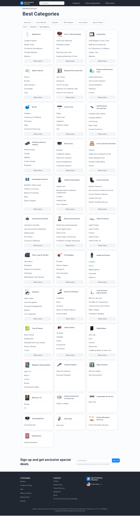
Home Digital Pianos (63, 231)
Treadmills (60, 301)
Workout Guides (95, 375)
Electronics (27, 22)
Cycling (26, 155)
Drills (21, 493)
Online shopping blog (92, 3)
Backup (27, 313)
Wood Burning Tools (64, 53)
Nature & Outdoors (63, 375)
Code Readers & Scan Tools (99, 41)
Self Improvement (95, 379)
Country (92, 346)
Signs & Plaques (30, 203)
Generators (28, 264)
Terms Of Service (59, 492)
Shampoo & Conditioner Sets (67, 89)
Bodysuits (27, 166)
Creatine (59, 198)
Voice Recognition (30, 305)
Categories (76, 3)
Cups (26, 93)
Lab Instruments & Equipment (35, 231)
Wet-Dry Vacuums (95, 301)
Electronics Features (63, 159)
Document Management (33, 309)
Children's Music (62, 126)
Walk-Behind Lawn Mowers (34, 280)
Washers (27, 57)
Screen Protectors (95, 130)
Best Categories (44, 27)
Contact (55, 485)
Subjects (27, 115)
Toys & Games (83, 22)
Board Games (29, 338)
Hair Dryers (60, 78)
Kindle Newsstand (30, 446)
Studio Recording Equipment (66, 228)
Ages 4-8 (27, 375)
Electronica (93, 350)
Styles (58, 115)
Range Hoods (29, 45)
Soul (90, 342)
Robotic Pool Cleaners (32, 272)
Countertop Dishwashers (33, 49)
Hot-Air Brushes (62, 86)
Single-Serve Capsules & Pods (100, 155)
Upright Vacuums (95, 200)
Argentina (60, 122)
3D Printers (28, 239)
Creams (91, 93)
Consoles (59, 337)
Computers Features (63, 167)
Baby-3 (26, 379)
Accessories (60, 348)
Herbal (91, 167)
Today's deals (110, 3)
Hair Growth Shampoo (97, 82)
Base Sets (92, 406)
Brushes (59, 264)
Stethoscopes (29, 235)
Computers (54, 22)
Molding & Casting (63, 45)
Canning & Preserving (32, 130)
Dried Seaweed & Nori (97, 159)
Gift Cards (60, 429)
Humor (26, 383)
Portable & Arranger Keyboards (68, 243)
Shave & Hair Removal (64, 93)
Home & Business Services (98, 429)
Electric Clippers (62, 268)
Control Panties (29, 162)
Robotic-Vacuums (25, 497)
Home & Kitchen (41, 22)
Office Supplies (68, 22)
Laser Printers (94, 231)
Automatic (92, 276)
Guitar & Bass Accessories (66, 239)
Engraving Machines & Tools (66, 57)
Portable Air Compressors (98, 305)
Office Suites (28, 301)
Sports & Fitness (98, 22)
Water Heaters (94, 313)
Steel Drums (61, 235)
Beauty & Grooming (31, 195)
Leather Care (93, 53)
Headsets (59, 341)
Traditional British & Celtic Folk (100, 354)
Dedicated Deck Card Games (34, 346)
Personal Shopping (63, 379)
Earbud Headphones (64, 163)
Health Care (60, 188)
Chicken (92, 151)
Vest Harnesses (62, 276)
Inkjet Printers (94, 228)
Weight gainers (94, 272)
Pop (57, 130)
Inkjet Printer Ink (95, 243)
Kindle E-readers (62, 407)
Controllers (60, 352)
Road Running (29, 151)
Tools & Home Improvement (99, 309)
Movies (26, 387)
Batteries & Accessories (97, 45)
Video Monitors (29, 86)
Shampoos (60, 82)
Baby (26, 199)
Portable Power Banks (97, 115)
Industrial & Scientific (31, 228)
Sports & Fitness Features (65, 313)
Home (25, 27)
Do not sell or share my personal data (65, 503)
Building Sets (29, 342)
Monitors (59, 151)
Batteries (92, 57)
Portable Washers (30, 53)
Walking (27, 159)
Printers (91, 235)
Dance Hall (60, 119)
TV (25, 412)
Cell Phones (93, 122)
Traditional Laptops (63, 155)
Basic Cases (93, 126)
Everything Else (29, 429)
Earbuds (22, 505)
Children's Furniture (31, 192)
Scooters (59, 309)
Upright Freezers (30, 41)
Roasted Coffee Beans (97, 163)
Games (58, 345)
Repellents (28, 268)
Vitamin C (92, 280)
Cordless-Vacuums (26, 489)
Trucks (26, 354)
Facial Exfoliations (95, 86)
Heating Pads (61, 202)
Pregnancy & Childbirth (32, 119)
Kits (57, 49)
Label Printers (94, 239)
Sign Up (115, 465)
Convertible (28, 89)
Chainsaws (28, 276)
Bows (58, 305)
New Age (92, 338)
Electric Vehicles (30, 350)
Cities (26, 126)
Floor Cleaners (61, 206)
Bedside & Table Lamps (32, 188)
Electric (27, 78)
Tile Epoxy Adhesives (32, 243)
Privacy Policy (57, 489)
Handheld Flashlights (96, 317)
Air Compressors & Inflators (99, 49)
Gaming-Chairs (25, 501)
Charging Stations (95, 119)
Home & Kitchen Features (98, 196)
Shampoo (92, 89)
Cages (58, 280)
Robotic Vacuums (95, 188)
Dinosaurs (28, 122)
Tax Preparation (30, 317)
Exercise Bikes (61, 317)
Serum (91, 268)
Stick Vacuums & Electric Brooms (101, 192)
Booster (27, 82)
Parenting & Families (31, 391)
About (55, 499)
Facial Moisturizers (96, 78)
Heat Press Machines (64, 41)
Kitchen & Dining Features (98, 204)
